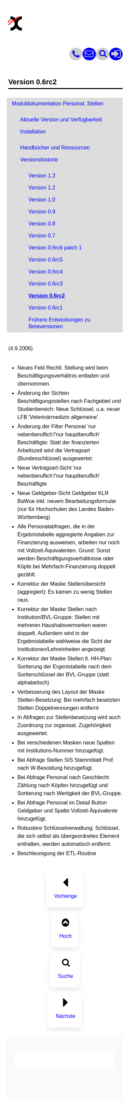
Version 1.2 (41, 187)
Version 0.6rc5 (45, 259)
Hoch (65, 936)
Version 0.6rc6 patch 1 (55, 247)
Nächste (66, 1016)
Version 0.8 (41, 223)
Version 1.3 (41, 175)
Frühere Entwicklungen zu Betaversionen (59, 323)
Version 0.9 (41, 211)
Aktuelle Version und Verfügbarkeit (61, 119)
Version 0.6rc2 (46, 296)
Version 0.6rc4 (45, 271)
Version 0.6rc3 (45, 284)
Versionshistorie (39, 159)
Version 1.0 (41, 199)
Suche (65, 976)
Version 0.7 (41, 235)
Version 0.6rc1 (45, 308)
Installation (33, 131)
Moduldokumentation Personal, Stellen (57, 103)
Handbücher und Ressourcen (55, 147)
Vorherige (65, 896)
